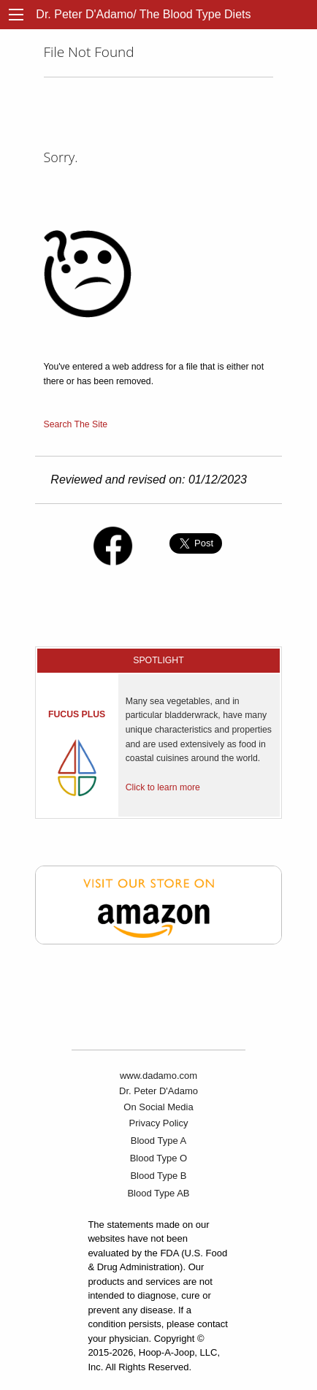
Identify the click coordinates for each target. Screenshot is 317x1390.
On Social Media (158, 1106)
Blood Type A (158, 1140)
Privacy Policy (158, 1123)
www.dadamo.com (158, 1075)
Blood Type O (159, 1158)
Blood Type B (158, 1175)
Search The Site (76, 424)
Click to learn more (163, 787)
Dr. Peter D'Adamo (158, 1090)
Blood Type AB (158, 1193)
